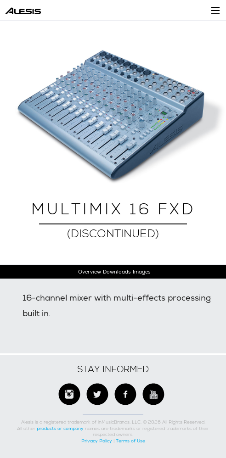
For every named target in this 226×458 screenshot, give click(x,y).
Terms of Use (130, 441)
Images (141, 271)
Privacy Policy (96, 441)
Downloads (116, 271)
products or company (60, 428)
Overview (89, 271)
